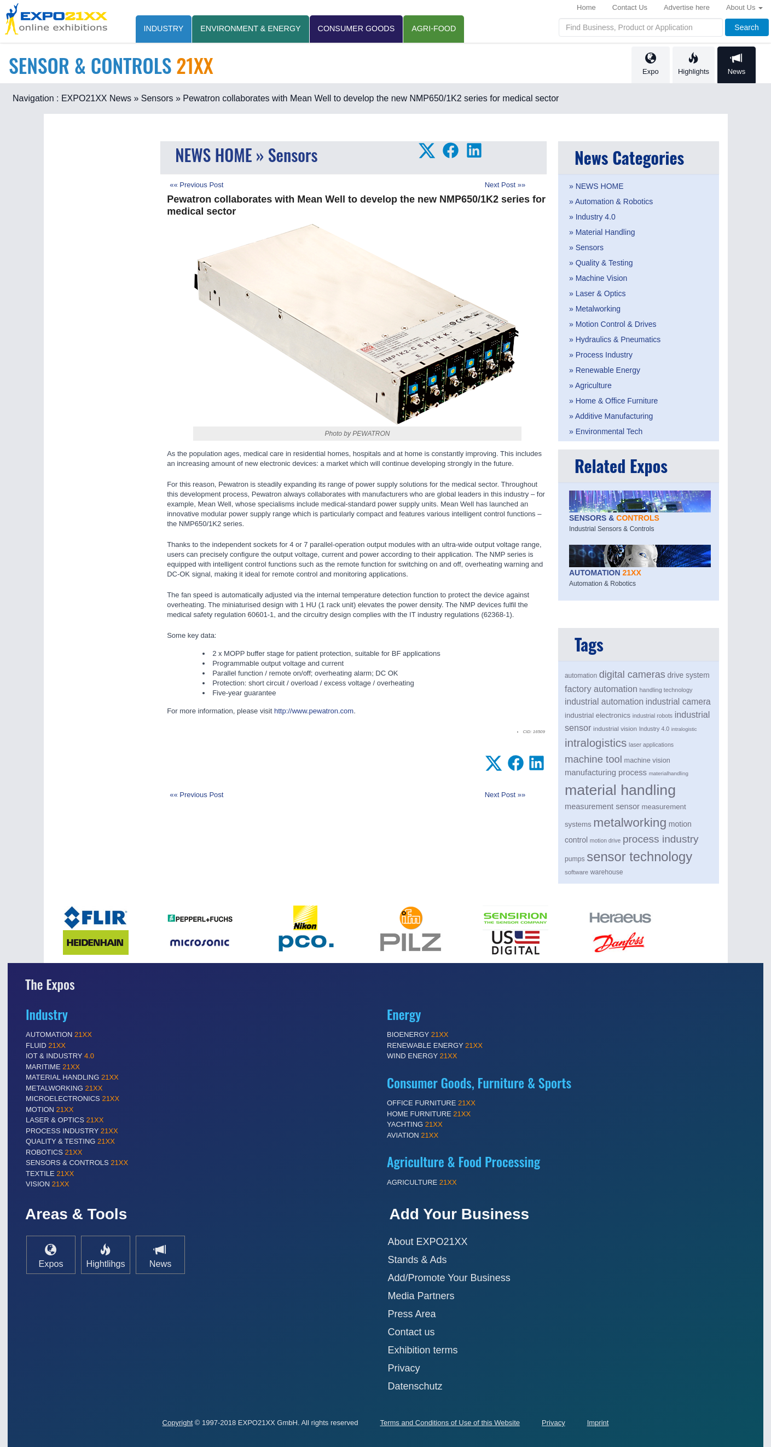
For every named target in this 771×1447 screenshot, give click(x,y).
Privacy (404, 1368)
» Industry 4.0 (592, 216)
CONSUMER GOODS (356, 28)
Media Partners (421, 1295)
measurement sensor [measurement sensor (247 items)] (602, 806)
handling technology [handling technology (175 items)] (666, 690)
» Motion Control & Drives (613, 324)
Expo (650, 64)
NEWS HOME (213, 154)
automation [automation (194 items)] (581, 675)
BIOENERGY (418, 1034)
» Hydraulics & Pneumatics (614, 339)
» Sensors (153, 98)
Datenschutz (415, 1386)
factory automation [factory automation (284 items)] (601, 689)
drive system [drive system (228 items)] (688, 675)
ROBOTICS (54, 1152)
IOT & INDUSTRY (60, 1056)
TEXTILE (50, 1173)
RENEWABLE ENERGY (435, 1045)
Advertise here (687, 7)
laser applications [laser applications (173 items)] (651, 744)
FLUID (46, 1045)
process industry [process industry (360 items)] (661, 839)
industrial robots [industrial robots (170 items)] (653, 716)
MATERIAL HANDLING (72, 1077)
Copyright (178, 1423)
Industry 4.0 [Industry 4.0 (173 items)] (654, 728)
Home (586, 7)
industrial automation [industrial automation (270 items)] (604, 701)
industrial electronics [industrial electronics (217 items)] (597, 715)
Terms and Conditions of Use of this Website (450, 1423)
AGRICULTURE (422, 1182)
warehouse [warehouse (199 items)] (606, 872)
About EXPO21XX (428, 1241)
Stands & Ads (417, 1259)
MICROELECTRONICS (72, 1098)
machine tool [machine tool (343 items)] (593, 759)
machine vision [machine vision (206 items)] (647, 760)
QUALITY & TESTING (70, 1141)
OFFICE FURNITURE (431, 1103)
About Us (744, 7)
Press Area (412, 1313)
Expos (51, 1255)
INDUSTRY (164, 28)
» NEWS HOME (596, 186)
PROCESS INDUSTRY (72, 1131)
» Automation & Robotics (611, 201)
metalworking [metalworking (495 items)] (629, 822)
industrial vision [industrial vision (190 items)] (615, 728)
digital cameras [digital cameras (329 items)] (632, 674)
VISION (47, 1184)
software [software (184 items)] (576, 872)
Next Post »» (505, 185)
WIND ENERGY (422, 1056)
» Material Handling (602, 232)
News (736, 64)
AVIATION (412, 1135)
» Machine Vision (598, 278)
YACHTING (415, 1124)
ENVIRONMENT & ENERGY (250, 28)
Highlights (693, 64)
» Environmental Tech (605, 431)
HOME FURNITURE (429, 1114)
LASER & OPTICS (64, 1120)
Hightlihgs (105, 1255)
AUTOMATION (59, 1034)
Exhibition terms (423, 1350)
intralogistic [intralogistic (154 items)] (684, 729)
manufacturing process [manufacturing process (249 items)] (606, 772)
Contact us (411, 1332)
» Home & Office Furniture (613, 400)
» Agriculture (590, 385)
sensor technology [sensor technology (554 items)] (639, 856)
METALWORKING (64, 1088)
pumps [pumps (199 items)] (575, 859)
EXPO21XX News (96, 98)
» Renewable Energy (604, 370)
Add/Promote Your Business (449, 1277)
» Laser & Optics (597, 293)
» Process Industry (601, 354)
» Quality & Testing (601, 262)
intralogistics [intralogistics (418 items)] (596, 742)
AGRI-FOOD (433, 28)
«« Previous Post (196, 185)
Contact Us (629, 7)
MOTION (49, 1109)
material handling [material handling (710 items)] (620, 790)
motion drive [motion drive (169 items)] (605, 841)
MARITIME (53, 1067)
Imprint (598, 1423)
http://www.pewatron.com (313, 711)
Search (746, 27)
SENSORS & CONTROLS (77, 1162)
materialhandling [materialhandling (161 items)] (668, 773)
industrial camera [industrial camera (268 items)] (678, 701)
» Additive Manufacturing (611, 416)
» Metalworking (595, 308)
